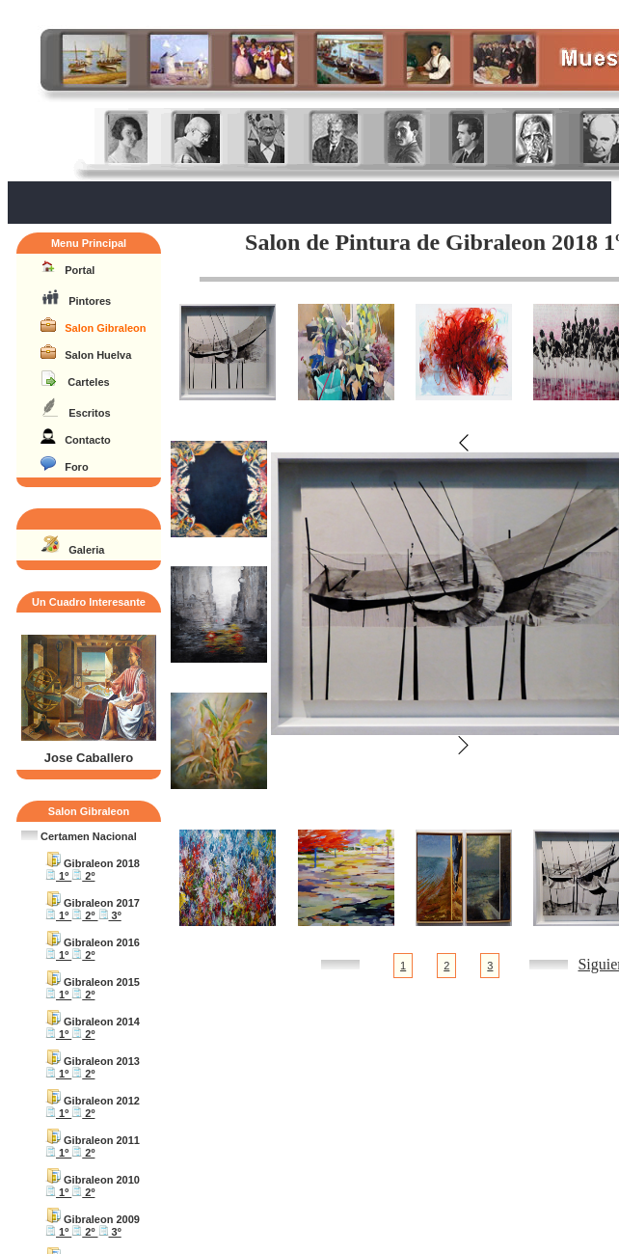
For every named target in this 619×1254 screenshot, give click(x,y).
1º (58, 876)
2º (82, 876)
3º (109, 915)
